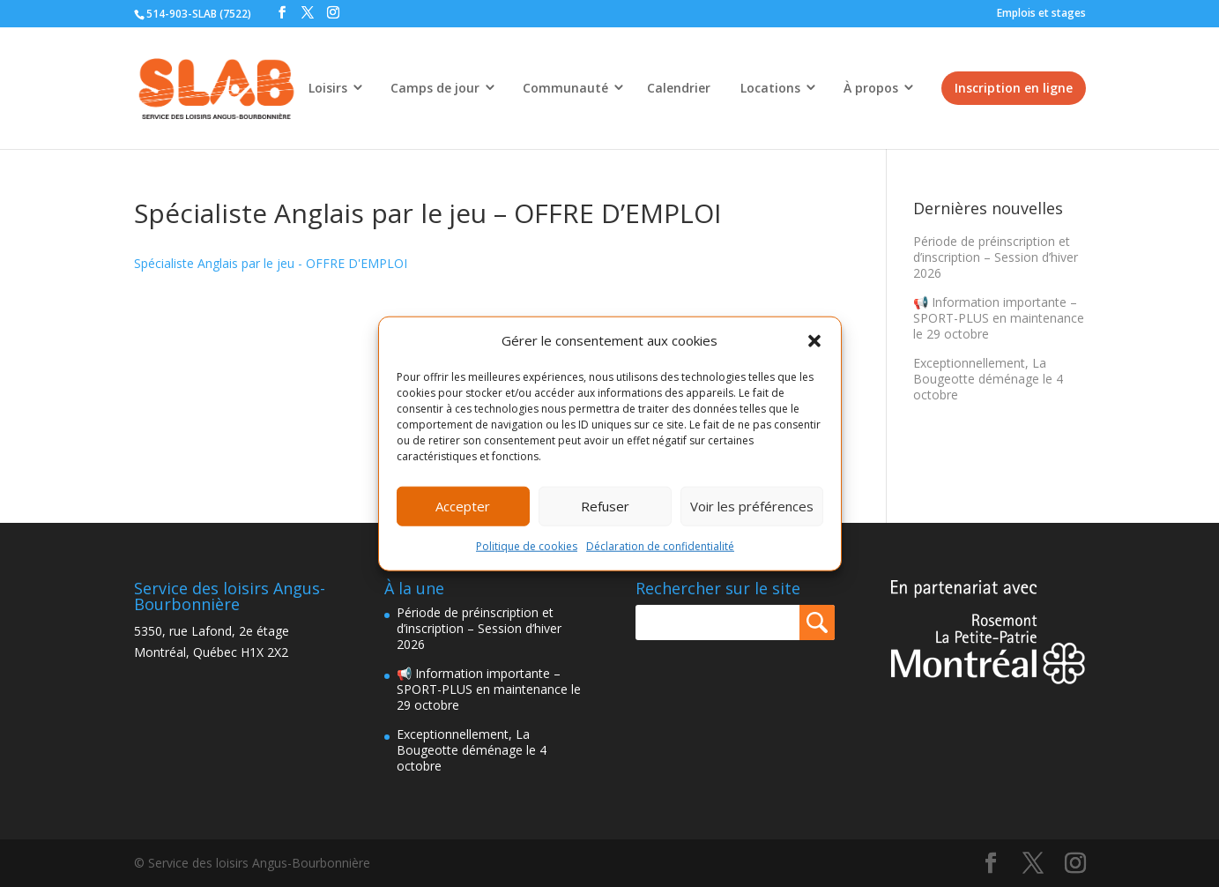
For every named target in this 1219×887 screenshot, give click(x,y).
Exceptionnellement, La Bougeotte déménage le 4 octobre (988, 378)
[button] (814, 341)
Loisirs (327, 87)
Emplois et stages (1041, 12)
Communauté (565, 87)
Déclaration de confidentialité (660, 546)
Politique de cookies (526, 546)
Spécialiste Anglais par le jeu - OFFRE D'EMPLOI (270, 263)
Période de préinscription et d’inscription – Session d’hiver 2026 (995, 257)
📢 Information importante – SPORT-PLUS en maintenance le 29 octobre (998, 318)
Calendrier (678, 87)
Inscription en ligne (1014, 87)
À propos (871, 87)
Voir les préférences (752, 506)
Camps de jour (434, 87)
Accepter (462, 506)
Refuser (605, 506)
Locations (770, 87)
